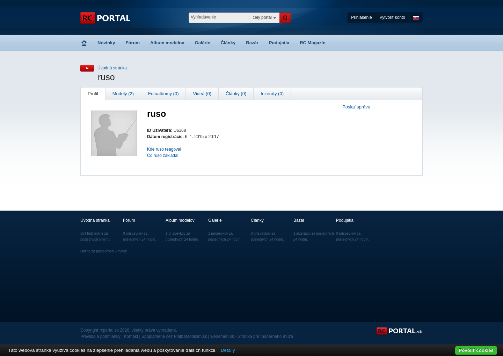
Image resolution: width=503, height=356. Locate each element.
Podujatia (279, 42)
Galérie (202, 42)
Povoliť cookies (476, 350)
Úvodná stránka (112, 68)
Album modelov (167, 42)
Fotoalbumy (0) (163, 93)
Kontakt (131, 336)
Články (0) (236, 93)
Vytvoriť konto (392, 17)
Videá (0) (202, 93)
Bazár (252, 42)
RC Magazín (313, 42)
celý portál (262, 17)
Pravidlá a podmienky (100, 336)
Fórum (133, 42)
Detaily (228, 350)
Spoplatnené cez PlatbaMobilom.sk (174, 336)
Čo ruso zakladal (162, 155)
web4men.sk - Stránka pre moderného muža (251, 336)
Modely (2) (123, 93)
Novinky (106, 42)
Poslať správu (356, 106)
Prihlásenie (361, 17)
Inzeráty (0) (272, 93)
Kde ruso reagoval (164, 149)
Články (228, 42)
